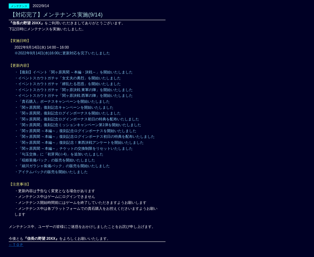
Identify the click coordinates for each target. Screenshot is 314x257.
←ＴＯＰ (16, 245)
